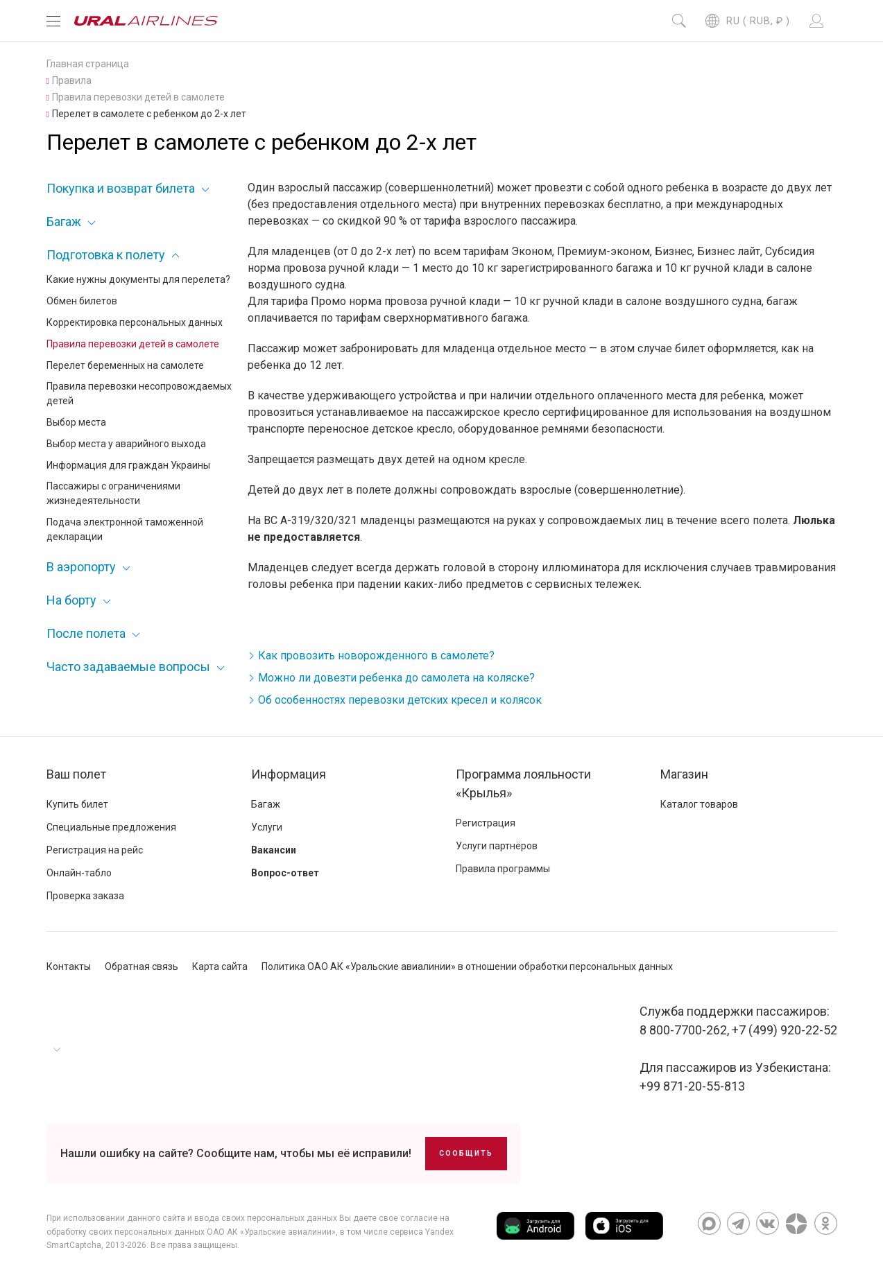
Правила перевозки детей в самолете (132, 343)
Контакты (68, 966)
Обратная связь (141, 966)
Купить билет (77, 804)
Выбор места (76, 422)
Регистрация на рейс (94, 850)
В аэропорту (81, 566)
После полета (86, 633)
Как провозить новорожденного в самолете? (376, 655)
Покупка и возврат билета (120, 188)
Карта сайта (220, 966)
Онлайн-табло (79, 872)
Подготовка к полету (105, 255)
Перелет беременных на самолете (125, 365)
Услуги (266, 827)
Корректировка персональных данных (134, 322)
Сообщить (466, 1153)
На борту (71, 600)
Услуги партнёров (497, 845)
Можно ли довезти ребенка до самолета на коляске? (396, 677)
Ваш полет (76, 774)
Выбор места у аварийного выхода (126, 443)
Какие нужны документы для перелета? (138, 279)
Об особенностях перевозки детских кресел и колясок (400, 699)
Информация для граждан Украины (128, 465)
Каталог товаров (699, 804)
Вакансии (273, 850)
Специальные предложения (111, 827)
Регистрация (485, 822)
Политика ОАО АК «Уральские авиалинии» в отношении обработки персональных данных (467, 966)
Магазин (684, 774)
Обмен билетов (81, 300)
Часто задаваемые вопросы (128, 666)
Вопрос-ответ (285, 872)
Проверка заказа (85, 895)
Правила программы (503, 868)
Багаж (63, 221)
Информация (288, 774)
